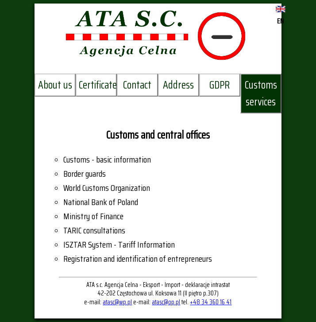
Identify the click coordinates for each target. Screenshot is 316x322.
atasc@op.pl (166, 302)
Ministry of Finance (93, 216)
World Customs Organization (106, 188)
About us (55, 85)
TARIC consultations (94, 230)
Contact (137, 85)
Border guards (84, 174)
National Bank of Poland (100, 202)
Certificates (98, 85)
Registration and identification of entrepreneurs (137, 259)
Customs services (261, 93)
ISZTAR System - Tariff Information (119, 244)
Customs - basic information (107, 159)
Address (178, 85)
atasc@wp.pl (117, 302)
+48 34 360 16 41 (210, 302)
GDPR (219, 85)
